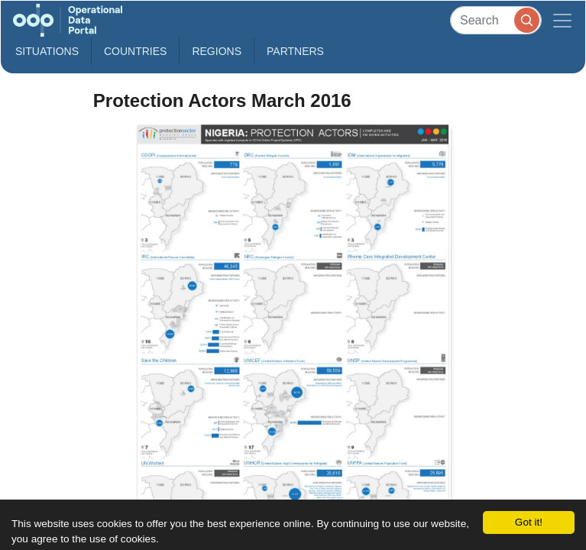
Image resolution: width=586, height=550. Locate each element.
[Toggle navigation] (562, 20)
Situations (47, 51)
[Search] (496, 20)
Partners (295, 51)
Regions (216, 51)
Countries (135, 51)
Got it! (528, 522)
